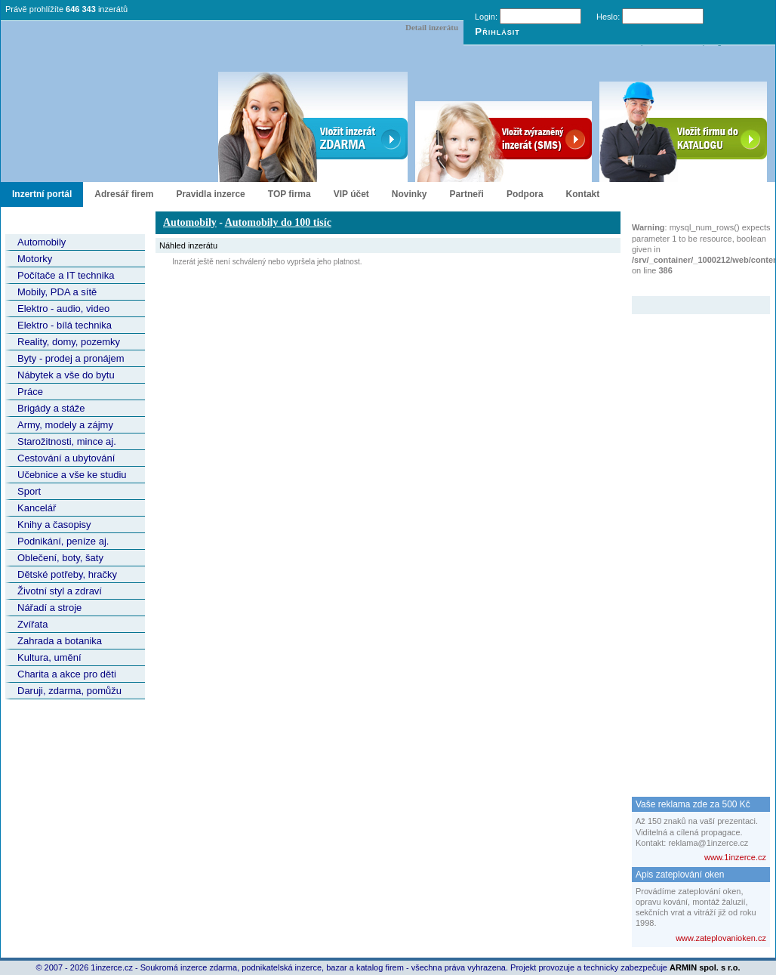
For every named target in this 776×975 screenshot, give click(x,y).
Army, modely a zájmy (65, 424)
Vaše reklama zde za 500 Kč (693, 804)
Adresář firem (123, 194)
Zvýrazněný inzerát (689, 286)
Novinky (409, 194)
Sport (29, 491)
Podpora (525, 194)
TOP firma (289, 194)
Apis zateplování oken (680, 874)
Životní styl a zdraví (59, 591)
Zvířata (32, 624)
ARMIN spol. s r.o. (705, 967)
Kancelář (36, 508)
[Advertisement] (692, 540)
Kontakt (583, 194)
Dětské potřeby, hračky (67, 574)
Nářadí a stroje (49, 607)
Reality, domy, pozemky (68, 341)
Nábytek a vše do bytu (66, 375)
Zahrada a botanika (59, 640)
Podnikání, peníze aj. (63, 541)
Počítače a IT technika (65, 275)
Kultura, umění (49, 657)
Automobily (41, 242)
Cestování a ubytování (66, 458)
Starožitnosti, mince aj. (66, 441)
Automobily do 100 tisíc (278, 222)
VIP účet (351, 194)
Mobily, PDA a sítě (57, 292)
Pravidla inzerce (210, 194)
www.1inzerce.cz (735, 857)
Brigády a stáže (51, 408)
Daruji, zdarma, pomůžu (69, 690)
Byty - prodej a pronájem (71, 358)
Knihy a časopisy (54, 524)
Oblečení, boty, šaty (60, 557)
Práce (30, 391)
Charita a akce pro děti (66, 674)
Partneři (467, 194)
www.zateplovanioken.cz (721, 938)
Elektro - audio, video (63, 308)
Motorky (34, 258)
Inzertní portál (42, 194)
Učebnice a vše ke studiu (72, 474)
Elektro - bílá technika (64, 325)
